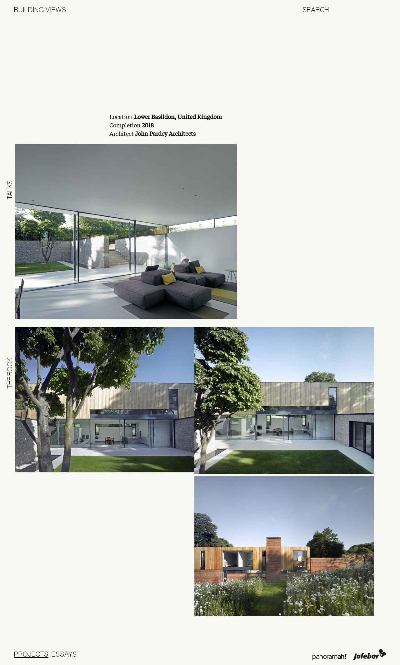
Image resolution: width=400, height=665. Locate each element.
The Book (9, 373)
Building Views (40, 9)
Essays (64, 654)
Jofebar (369, 654)
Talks (9, 190)
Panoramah (329, 657)
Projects (31, 654)
